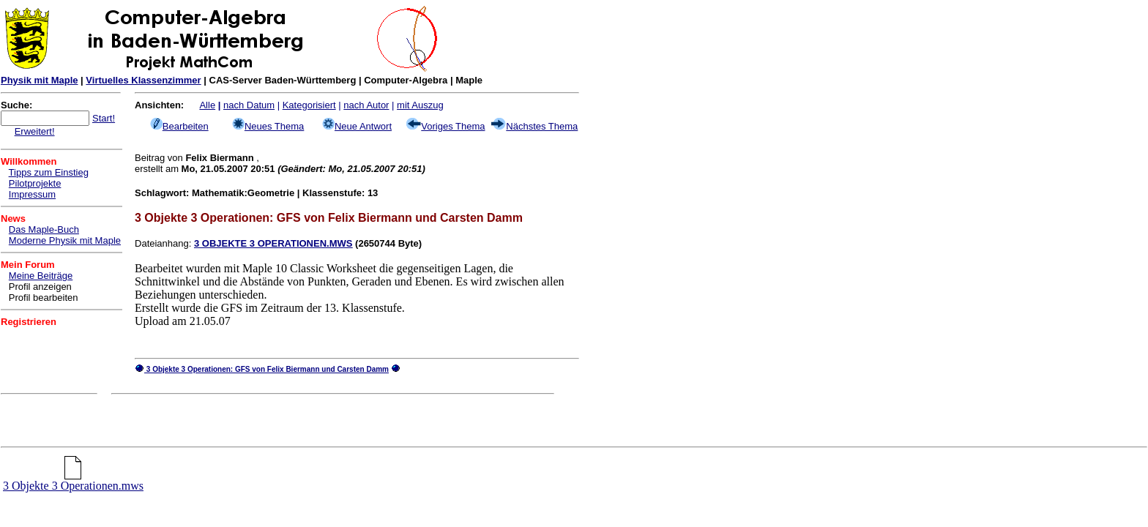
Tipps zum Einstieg (49, 172)
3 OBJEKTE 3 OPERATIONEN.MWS (273, 243)
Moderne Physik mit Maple (65, 240)
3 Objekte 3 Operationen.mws (73, 480)
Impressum (32, 194)
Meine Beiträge (40, 275)
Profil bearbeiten (43, 297)
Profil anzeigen (40, 286)
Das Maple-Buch (44, 229)
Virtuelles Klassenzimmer (143, 80)
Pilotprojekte (35, 183)
